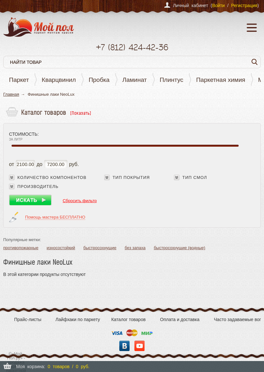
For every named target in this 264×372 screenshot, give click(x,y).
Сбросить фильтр (80, 200)
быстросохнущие (99, 247)
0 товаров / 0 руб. (68, 366)
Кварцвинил (59, 79)
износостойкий (61, 247)
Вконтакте (124, 346)
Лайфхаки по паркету (78, 319)
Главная (11, 94)
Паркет (19, 79)
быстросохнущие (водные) (179, 247)
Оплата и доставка (179, 319)
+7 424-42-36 (132, 47)
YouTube (139, 346)
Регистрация (244, 5)
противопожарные (20, 247)
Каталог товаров (128, 319)
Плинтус (171, 79)
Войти (218, 5)
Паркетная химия (220, 79)
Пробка (99, 79)
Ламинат (135, 79)
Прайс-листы (27, 319)
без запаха (135, 247)
